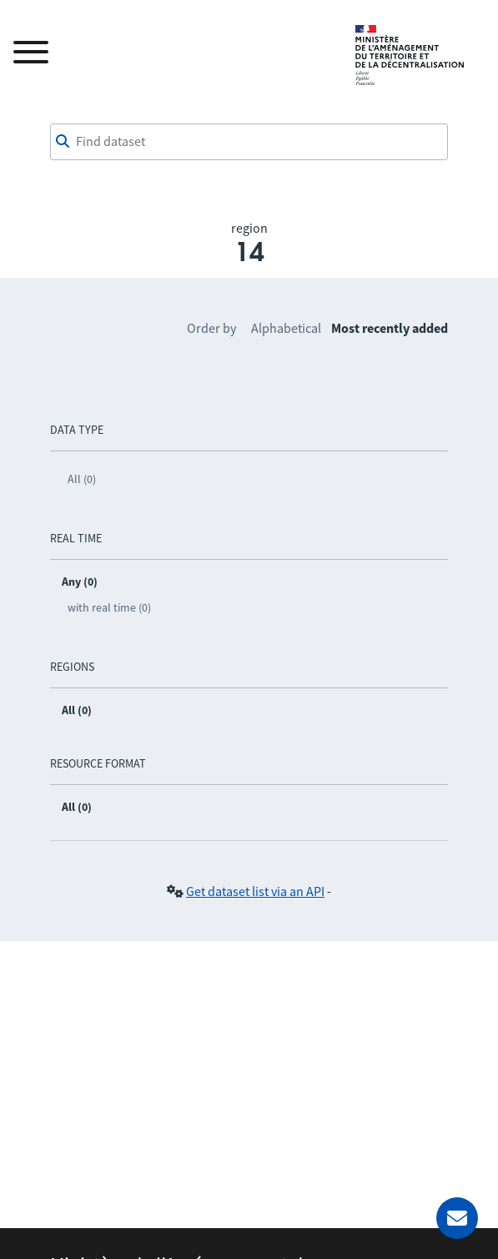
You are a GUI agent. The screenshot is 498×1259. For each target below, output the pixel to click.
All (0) (82, 478)
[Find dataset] (249, 141)
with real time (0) (109, 607)
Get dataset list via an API (255, 891)
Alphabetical (286, 328)
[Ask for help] (457, 1218)
